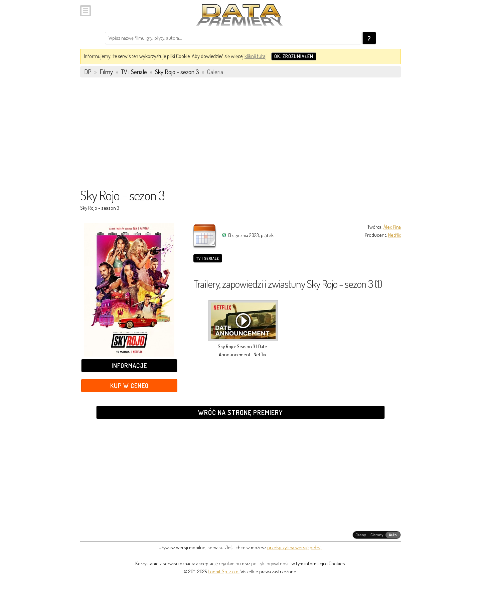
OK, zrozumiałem (293, 56)
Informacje (129, 365)
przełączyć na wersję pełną (294, 547)
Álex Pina (392, 227)
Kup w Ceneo (129, 385)
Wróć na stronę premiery (240, 412)
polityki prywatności (271, 563)
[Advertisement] (240, 136)
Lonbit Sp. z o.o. (223, 571)
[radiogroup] (376, 535)
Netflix (394, 235)
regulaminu (230, 563)
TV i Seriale (207, 258)
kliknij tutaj (256, 56)
